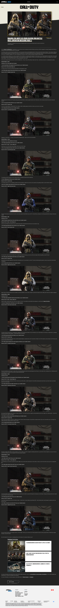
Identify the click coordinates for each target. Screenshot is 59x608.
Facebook (26, 577)
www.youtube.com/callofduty (41, 574)
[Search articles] (57, 1)
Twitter (24, 577)
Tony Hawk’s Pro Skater (19, 592)
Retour (2, 7)
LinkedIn (25, 595)
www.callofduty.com (33, 574)
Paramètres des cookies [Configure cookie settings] (39, 601)
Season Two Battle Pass (8, 49)
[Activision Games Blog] (6, 2)
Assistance (11, 601)
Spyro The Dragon (18, 594)
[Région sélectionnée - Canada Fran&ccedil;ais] (52, 590)
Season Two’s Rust (47, 301)
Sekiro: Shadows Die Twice (19, 596)
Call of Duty (17, 591)
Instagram (31, 577)
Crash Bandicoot (17, 595)
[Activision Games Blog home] (9, 590)
